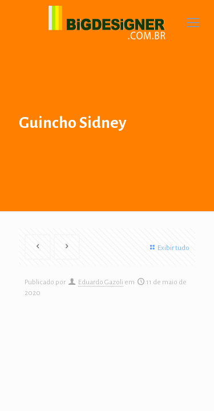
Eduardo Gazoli (100, 282)
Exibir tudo (168, 248)
